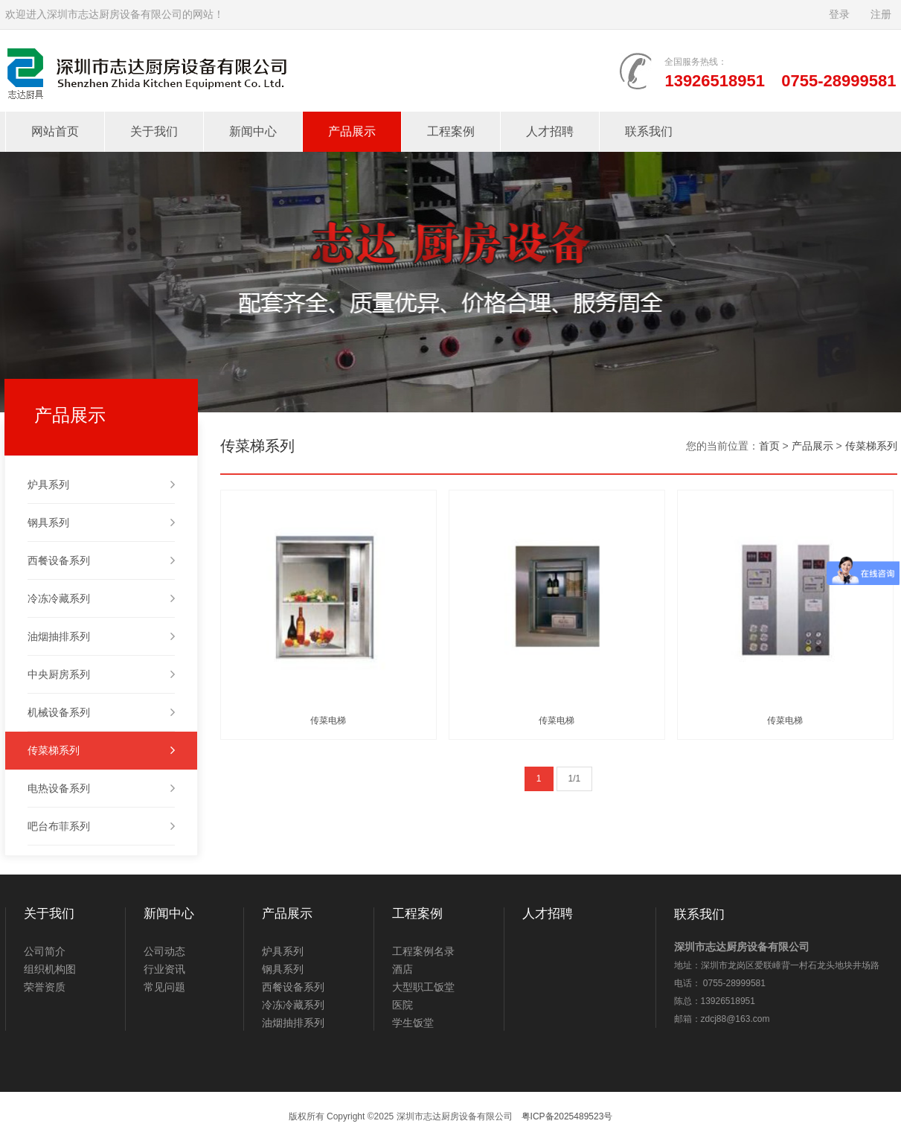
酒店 (402, 969)
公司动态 (164, 951)
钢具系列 (101, 522)
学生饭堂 (413, 1023)
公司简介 (44, 951)
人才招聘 (550, 131)
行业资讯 (164, 969)
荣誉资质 (44, 987)
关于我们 (154, 131)
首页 (769, 446)
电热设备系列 (101, 788)
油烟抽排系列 (101, 636)
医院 (402, 1005)
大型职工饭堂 (423, 987)
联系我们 (649, 131)
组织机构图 (50, 969)
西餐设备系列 (101, 560)
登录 (839, 14)
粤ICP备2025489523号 (567, 1116)
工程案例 (451, 131)
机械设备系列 (101, 712)
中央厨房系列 (101, 674)
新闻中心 (253, 131)
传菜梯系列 (101, 750)
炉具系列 (101, 484)
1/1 (574, 778)
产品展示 (352, 131)
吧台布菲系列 (101, 826)
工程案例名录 (423, 951)
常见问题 (164, 987)
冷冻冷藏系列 (101, 598)
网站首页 (55, 131)
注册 (880, 14)
